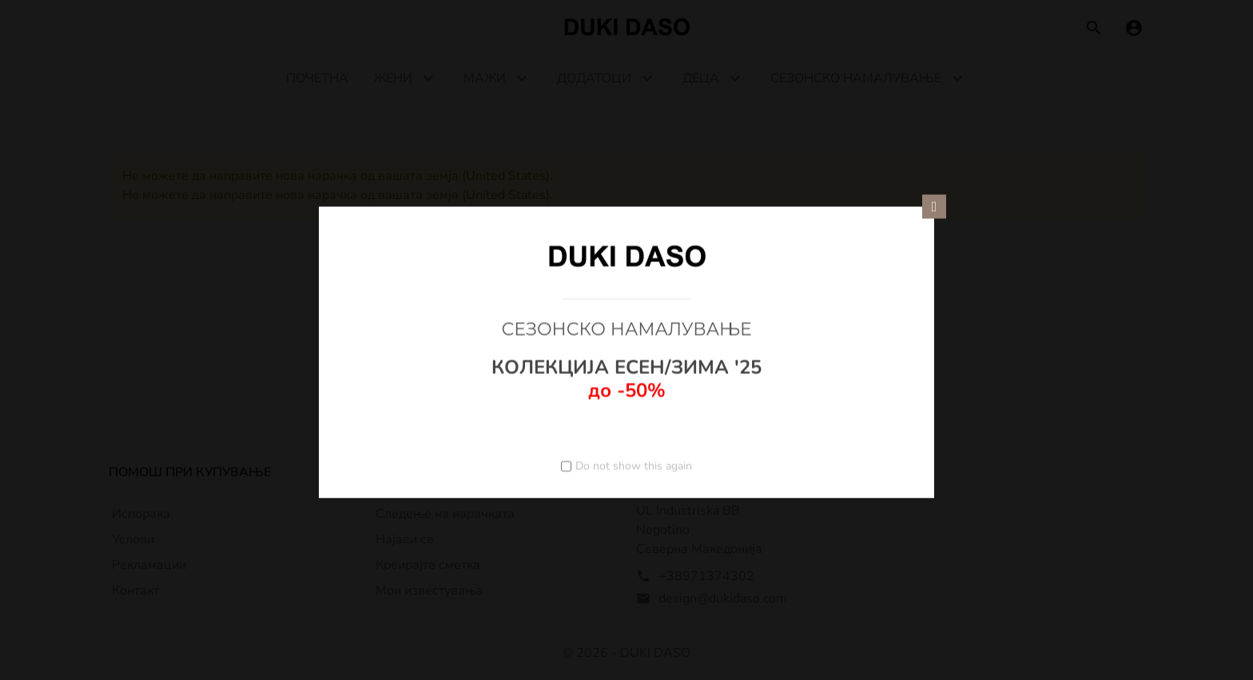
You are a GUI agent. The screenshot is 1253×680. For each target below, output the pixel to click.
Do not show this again (633, 465)
